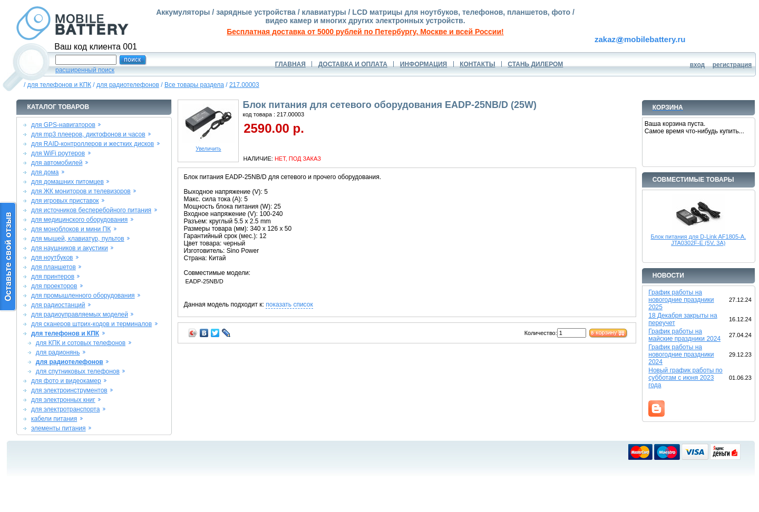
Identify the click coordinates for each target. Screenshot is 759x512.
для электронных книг (63, 399)
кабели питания (54, 418)
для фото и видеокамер (66, 381)
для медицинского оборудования (79, 219)
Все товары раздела (194, 84)
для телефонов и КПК (59, 84)
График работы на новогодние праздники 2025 (681, 300)
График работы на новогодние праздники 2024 (681, 354)
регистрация (732, 64)
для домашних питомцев (67, 181)
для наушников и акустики (69, 248)
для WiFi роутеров (58, 153)
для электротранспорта (65, 409)
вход (697, 64)
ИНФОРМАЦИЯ (423, 64)
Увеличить (208, 146)
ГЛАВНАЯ (290, 64)
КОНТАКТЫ (477, 64)
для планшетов (53, 267)
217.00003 (244, 84)
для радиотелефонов (127, 84)
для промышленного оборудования (83, 295)
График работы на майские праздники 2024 (684, 335)
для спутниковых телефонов (78, 371)
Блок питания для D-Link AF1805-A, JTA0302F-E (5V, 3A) (698, 239)
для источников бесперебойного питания (91, 210)
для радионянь (58, 352)
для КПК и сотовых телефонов (80, 343)
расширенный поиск (84, 70)
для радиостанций (58, 305)
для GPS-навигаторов (63, 125)
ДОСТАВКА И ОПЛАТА (352, 64)
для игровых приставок (65, 200)
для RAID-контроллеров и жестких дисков (92, 143)
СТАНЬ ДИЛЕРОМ (535, 64)
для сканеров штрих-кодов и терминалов (91, 324)
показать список (289, 304)
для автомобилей (57, 162)
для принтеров (52, 276)
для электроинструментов (69, 390)
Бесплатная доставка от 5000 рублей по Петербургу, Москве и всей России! (365, 31)
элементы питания (58, 428)
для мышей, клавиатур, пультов (77, 238)
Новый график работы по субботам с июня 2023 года (685, 378)
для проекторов (54, 286)
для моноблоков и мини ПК (71, 229)
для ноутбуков (52, 257)
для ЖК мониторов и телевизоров (81, 191)
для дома (45, 172)
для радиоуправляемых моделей (79, 314)
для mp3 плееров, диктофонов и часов (88, 134)
